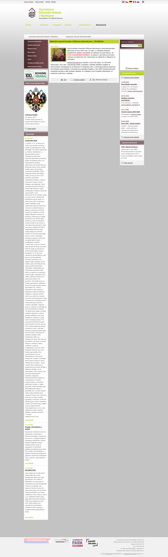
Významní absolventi (34, 41)
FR (135, 2)
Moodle (53, 2)
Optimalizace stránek (130, 553)
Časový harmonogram (135, 91)
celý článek (29, 420)
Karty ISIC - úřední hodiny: (131, 123)
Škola (31, 26)
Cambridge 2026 (31, 140)
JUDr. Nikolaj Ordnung (129, 147)
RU (139, 2)
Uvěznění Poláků (31, 115)
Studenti (44, 26)
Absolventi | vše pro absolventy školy (78, 36)
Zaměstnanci (85, 26)
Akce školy (31, 52)
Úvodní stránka (28, 2)
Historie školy (32, 56)
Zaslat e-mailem (79, 80)
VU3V (29, 59)
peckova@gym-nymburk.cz (130, 105)
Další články (32, 129)
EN (124, 2)
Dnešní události (133, 68)
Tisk (65, 80)
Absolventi (102, 26)
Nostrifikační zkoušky (129, 84)
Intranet (47, 2)
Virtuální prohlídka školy (36, 63)
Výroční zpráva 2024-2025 (130, 112)
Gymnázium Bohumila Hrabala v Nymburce (43, 36)
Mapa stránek (39, 2)
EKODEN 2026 (30, 470)
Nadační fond (32, 48)
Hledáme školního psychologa (127, 99)
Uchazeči (57, 26)
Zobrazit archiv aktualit (131, 77)
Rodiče (70, 26)
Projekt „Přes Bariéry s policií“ (33, 428)
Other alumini (128, 163)
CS (128, 2)
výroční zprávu (136, 114)
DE (131, 2)
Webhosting (109, 553)
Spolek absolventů (34, 45)
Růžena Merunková (74, 62)
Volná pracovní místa (34, 66)
